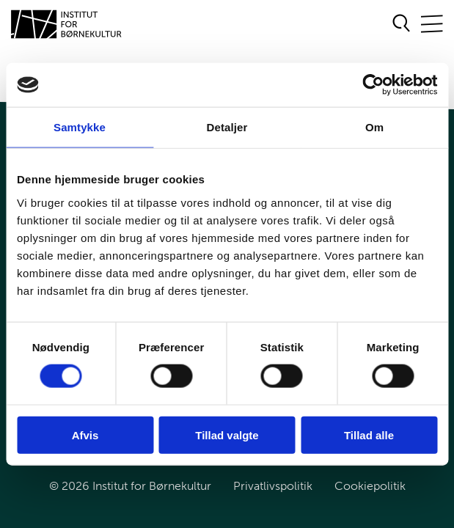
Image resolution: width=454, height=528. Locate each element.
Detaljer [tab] (227, 127)
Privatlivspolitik (272, 486)
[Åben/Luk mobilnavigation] (432, 24)
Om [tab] (374, 127)
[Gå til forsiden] (66, 24)
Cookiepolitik (370, 486)
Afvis (85, 434)
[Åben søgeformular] (401, 24)
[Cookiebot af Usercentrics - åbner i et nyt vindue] (373, 85)
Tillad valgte (226, 434)
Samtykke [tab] (80, 127)
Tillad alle (369, 434)
